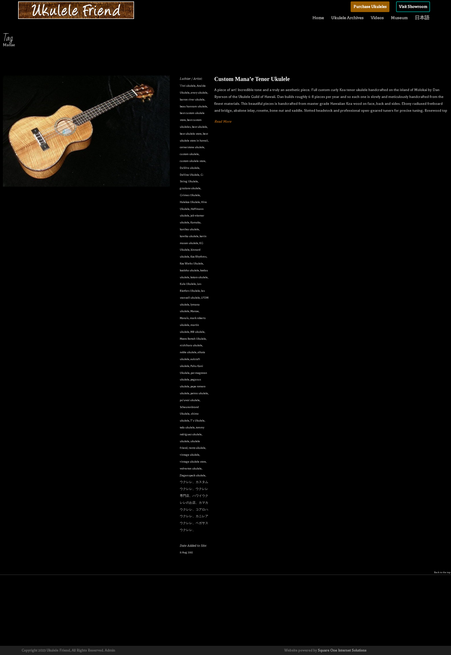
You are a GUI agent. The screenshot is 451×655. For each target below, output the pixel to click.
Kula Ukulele (188, 283)
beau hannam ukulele (193, 106)
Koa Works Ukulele (191, 263)
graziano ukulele (190, 188)
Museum (399, 17)
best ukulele (199, 126)
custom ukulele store (192, 161)
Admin (110, 650)
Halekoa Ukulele (190, 202)
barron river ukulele (192, 99)
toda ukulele (187, 427)
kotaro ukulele (199, 277)
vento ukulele (197, 447)
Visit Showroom (413, 6)
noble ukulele (188, 352)
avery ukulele (199, 92)
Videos (377, 17)
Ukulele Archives (347, 17)
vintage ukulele (189, 454)
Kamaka (195, 222)
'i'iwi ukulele (188, 85)
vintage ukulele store (193, 461)
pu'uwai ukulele (190, 400)
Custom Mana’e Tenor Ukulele (252, 79)
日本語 (422, 17)
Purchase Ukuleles (370, 6)
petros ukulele (199, 393)
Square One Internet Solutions (342, 650)
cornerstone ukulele (192, 147)
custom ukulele (189, 154)
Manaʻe (184, 318)
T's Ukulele (197, 420)
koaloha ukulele (189, 270)
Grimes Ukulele (190, 195)
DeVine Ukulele (189, 174)
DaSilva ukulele (189, 167)
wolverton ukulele (191, 468)
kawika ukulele (189, 236)
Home (318, 17)
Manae (194, 311)
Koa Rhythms (198, 256)
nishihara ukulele (191, 345)
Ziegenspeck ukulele (192, 475)
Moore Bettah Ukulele (193, 338)
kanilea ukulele (189, 229)
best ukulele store (191, 133)
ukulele (184, 441)
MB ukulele (197, 331)
